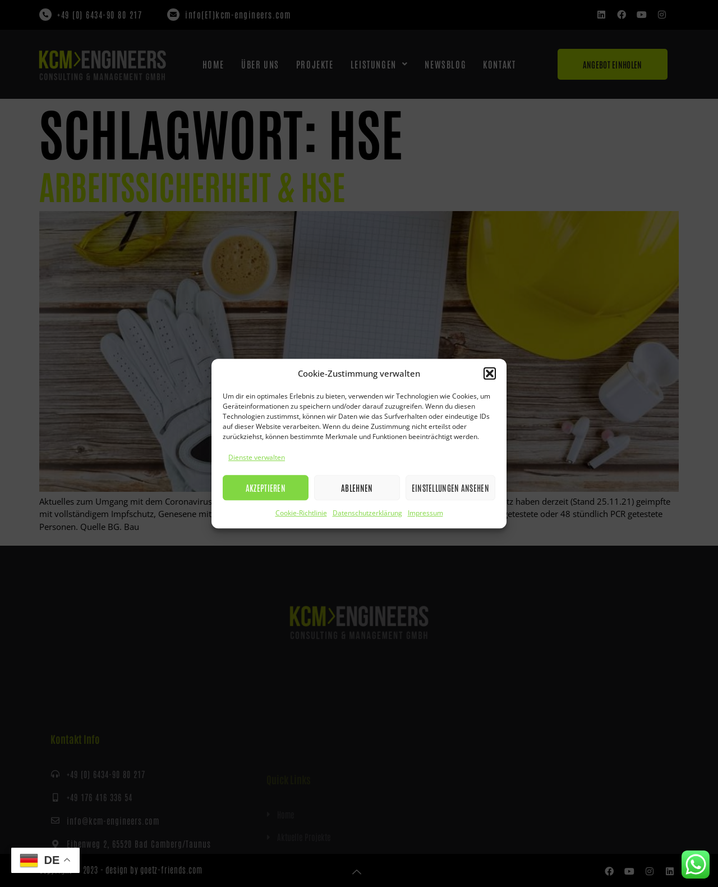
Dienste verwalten (256, 470)
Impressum (425, 526)
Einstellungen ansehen (450, 500)
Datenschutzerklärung (367, 526)
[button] (489, 386)
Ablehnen (356, 500)
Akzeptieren (266, 500)
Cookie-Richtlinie (301, 526)
